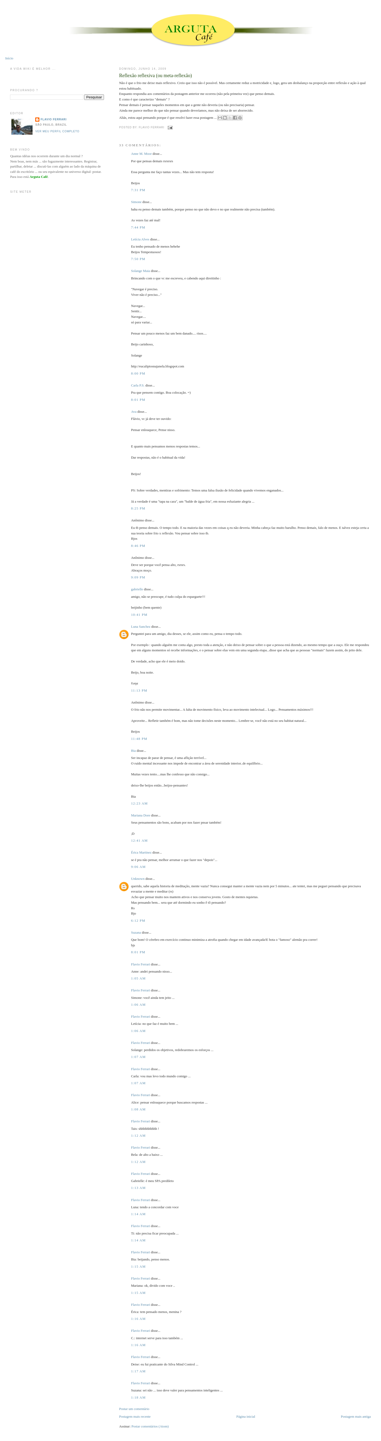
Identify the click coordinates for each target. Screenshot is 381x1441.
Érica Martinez (141, 852)
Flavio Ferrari (140, 964)
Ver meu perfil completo (57, 131)
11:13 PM (139, 690)
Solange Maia (140, 271)
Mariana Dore (140, 815)
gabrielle (137, 589)
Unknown (137, 879)
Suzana (136, 932)
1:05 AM (138, 978)
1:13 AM (138, 1188)
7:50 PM (138, 259)
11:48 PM (139, 739)
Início (9, 58)
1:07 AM (138, 1057)
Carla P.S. (137, 385)
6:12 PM (138, 920)
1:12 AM (138, 1135)
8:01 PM (138, 400)
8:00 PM (138, 373)
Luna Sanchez (140, 627)
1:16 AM (138, 1319)
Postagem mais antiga (356, 1416)
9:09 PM (138, 577)
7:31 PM (138, 190)
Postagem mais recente (135, 1416)
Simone (136, 202)
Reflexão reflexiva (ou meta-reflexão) (155, 75)
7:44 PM (138, 227)
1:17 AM (138, 1371)
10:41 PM (139, 615)
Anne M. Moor (141, 154)
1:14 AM (138, 1214)
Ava (134, 412)
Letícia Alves (140, 239)
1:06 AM (138, 1005)
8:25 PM (138, 508)
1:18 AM (138, 1397)
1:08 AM (138, 1109)
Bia (133, 751)
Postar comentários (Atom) (150, 1426)
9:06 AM (138, 867)
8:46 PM (138, 546)
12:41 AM (139, 840)
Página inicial (245, 1416)
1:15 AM (138, 1266)
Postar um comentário (134, 1409)
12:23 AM (139, 803)
